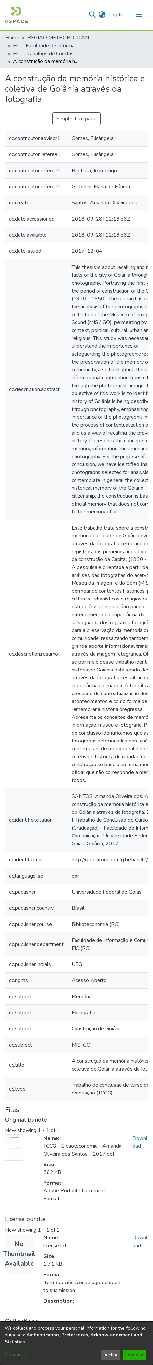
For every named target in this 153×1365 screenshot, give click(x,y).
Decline (111, 1355)
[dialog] (76, 1343)
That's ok (134, 1355)
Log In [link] (115, 14)
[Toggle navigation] (139, 15)
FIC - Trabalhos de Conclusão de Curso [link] (46, 53)
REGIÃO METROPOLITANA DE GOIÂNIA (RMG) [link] (60, 37)
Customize (15, 1355)
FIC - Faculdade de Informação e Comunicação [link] (46, 45)
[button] (16, 15)
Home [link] (12, 37)
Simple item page (76, 118)
